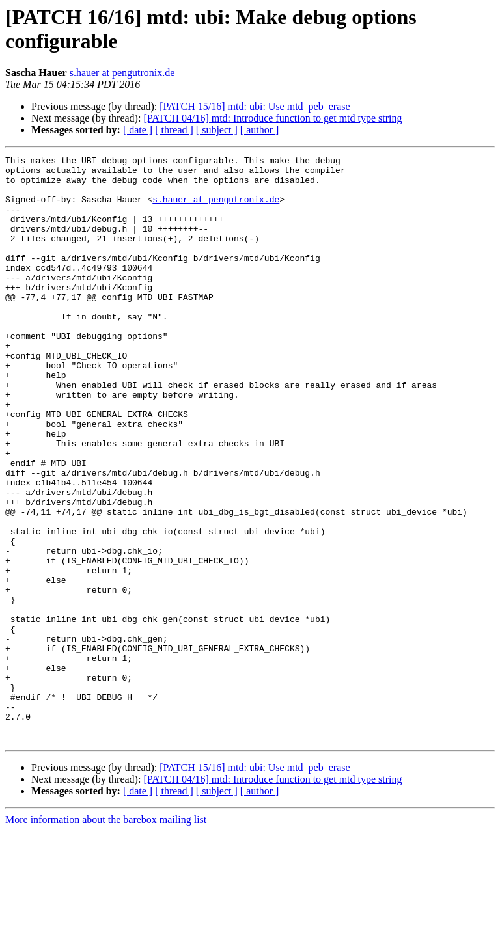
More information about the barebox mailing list (105, 936)
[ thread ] (174, 129)
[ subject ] (217, 129)
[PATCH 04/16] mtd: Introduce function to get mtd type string (272, 118)
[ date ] (137, 129)
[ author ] (259, 129)
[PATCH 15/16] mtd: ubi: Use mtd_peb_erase (255, 106)
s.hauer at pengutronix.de (122, 72)
